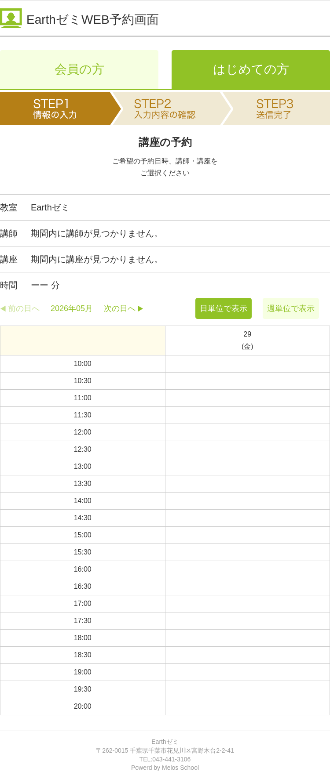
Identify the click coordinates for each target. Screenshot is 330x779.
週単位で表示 (291, 308)
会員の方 (79, 69)
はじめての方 (251, 69)
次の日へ (120, 308)
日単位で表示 (223, 308)
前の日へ (24, 308)
